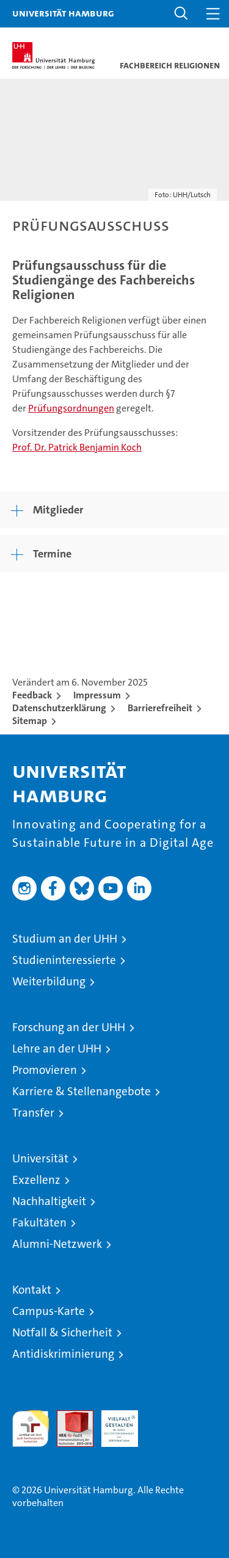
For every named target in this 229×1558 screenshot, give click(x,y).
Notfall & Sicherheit (62, 1332)
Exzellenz (36, 1179)
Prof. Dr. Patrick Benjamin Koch (77, 447)
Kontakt (31, 1289)
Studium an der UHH (64, 938)
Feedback (32, 695)
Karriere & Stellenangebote (81, 1091)
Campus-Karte (48, 1311)
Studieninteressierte (64, 960)
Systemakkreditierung (164, 1416)
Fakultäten (39, 1222)
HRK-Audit (113, 1423)
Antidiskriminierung (63, 1353)
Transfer (33, 1112)
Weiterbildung (48, 981)
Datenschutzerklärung (59, 707)
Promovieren (44, 1070)
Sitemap (29, 720)
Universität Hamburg (63, 13)
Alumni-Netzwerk (57, 1244)
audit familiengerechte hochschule (30, 1428)
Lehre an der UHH (56, 1048)
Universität (40, 1158)
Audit (68, 1416)
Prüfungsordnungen (71, 408)
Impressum (97, 695)
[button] (181, 13)
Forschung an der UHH (68, 1027)
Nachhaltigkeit (49, 1201)
